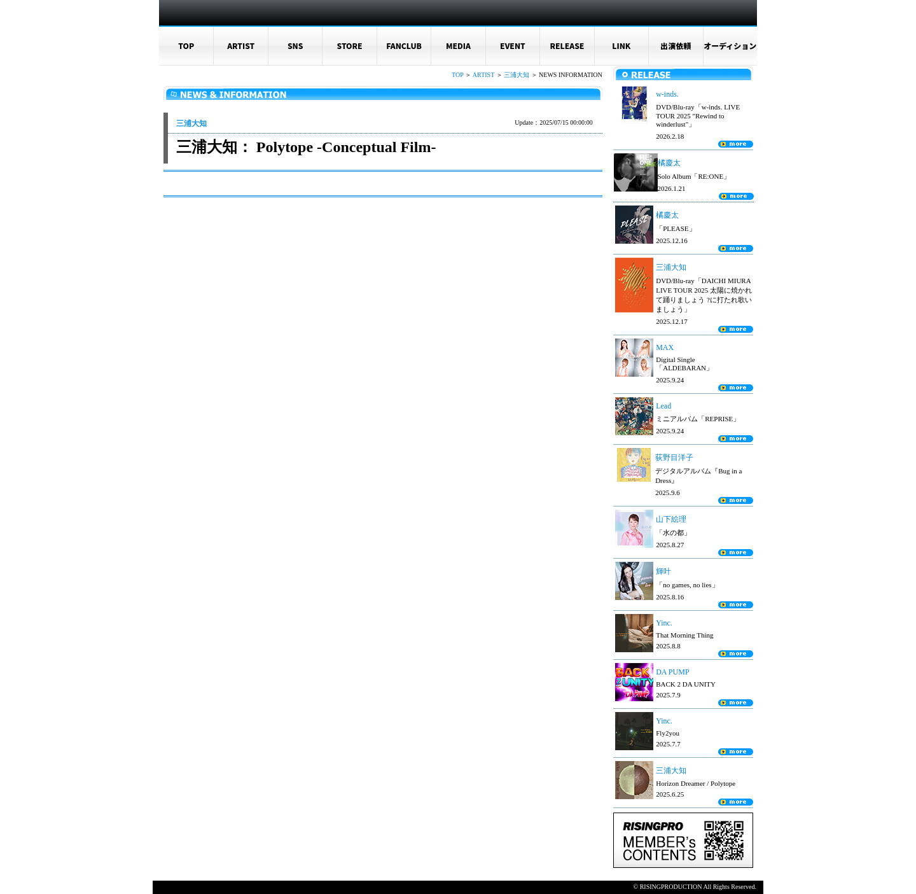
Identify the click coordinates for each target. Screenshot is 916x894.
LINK (621, 45)
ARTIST (240, 45)
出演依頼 (675, 45)
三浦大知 (516, 74)
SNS (295, 45)
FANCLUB (404, 45)
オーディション (730, 45)
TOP (186, 45)
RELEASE (567, 45)
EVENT (512, 45)
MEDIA (458, 45)
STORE (350, 45)
